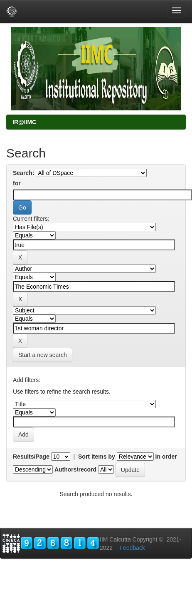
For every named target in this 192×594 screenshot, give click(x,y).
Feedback (132, 547)
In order (166, 456)
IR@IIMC (24, 122)
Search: (23, 173)
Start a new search (42, 355)
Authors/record (75, 469)
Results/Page (31, 456)
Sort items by (96, 456)
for (17, 183)
